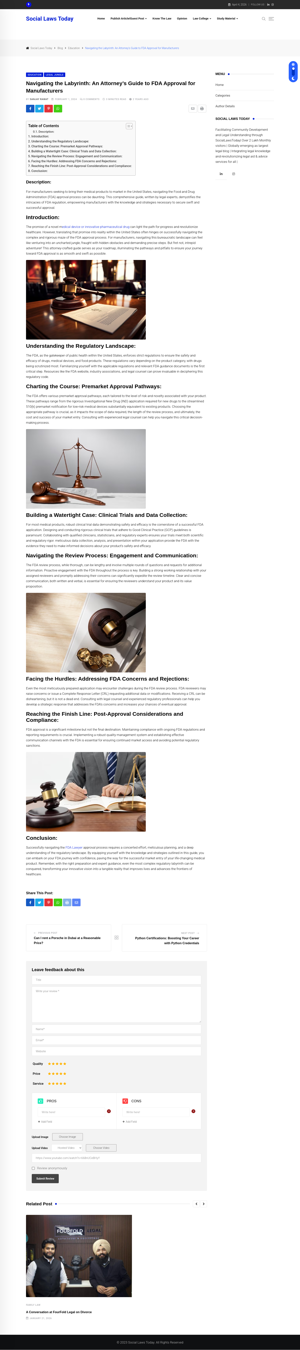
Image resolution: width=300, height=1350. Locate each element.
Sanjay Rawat (39, 99)
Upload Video (40, 1148)
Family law (33, 1305)
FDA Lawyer (74, 848)
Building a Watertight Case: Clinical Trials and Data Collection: (74, 151)
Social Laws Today (49, 18)
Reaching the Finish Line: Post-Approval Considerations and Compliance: (81, 166)
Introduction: (40, 136)
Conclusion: (39, 171)
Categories (222, 95)
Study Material (226, 18)
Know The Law (161, 18)
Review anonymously (52, 1168)
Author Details (225, 106)
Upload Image (40, 1137)
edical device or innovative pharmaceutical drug (96, 227)
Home (101, 18)
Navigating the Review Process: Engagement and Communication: (76, 156)
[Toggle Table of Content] (127, 126)
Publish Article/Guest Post (127, 18)
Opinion (182, 18)
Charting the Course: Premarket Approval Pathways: (67, 146)
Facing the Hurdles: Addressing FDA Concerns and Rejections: (74, 161)
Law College (201, 18)
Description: (46, 132)
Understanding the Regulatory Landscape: (60, 141)
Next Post (188, 933)
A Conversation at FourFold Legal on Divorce (59, 1312)
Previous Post (47, 933)
